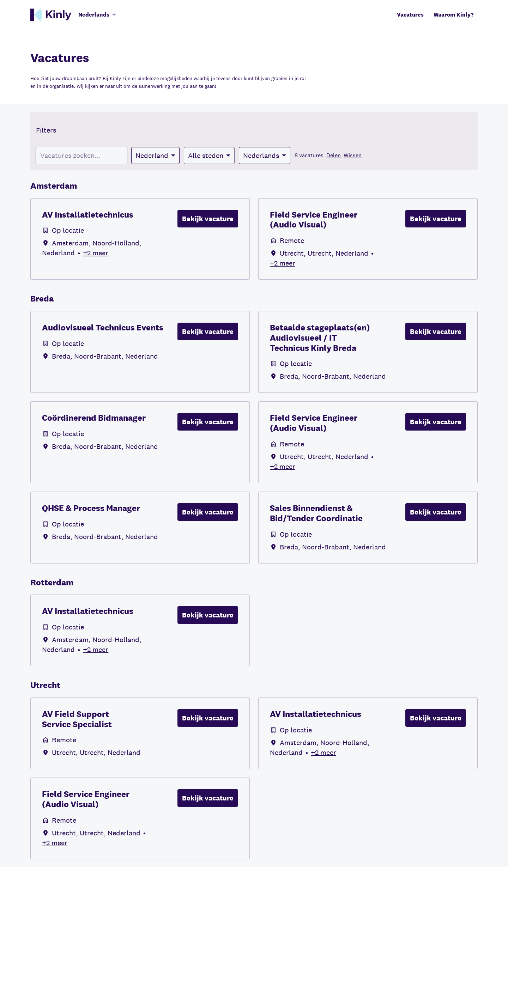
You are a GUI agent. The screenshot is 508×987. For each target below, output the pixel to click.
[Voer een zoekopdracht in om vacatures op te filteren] (81, 155)
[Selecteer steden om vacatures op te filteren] (209, 155)
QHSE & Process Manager (91, 508)
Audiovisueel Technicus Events (102, 328)
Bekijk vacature (208, 218)
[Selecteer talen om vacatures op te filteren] (264, 155)
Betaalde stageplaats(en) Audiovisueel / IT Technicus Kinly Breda (320, 338)
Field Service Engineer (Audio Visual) (313, 220)
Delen (333, 155)
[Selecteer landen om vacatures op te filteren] (155, 155)
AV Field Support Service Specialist (77, 719)
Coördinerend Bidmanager (94, 418)
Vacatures (410, 14)
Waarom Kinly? (453, 14)
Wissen (353, 155)
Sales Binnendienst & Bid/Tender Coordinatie (316, 513)
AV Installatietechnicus (87, 215)
